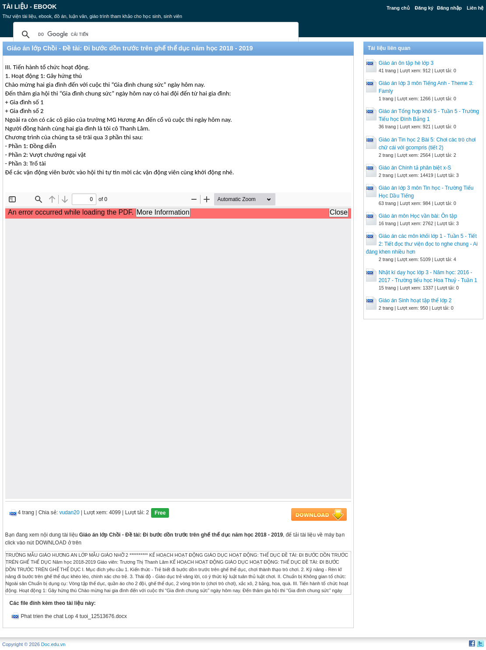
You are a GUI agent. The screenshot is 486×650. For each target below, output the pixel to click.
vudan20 (69, 512)
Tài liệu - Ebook (30, 6)
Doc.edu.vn (53, 644)
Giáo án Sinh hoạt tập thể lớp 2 (415, 300)
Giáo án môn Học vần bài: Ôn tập (418, 216)
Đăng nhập (449, 8)
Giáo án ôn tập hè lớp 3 (406, 63)
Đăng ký (424, 8)
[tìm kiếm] (154, 34)
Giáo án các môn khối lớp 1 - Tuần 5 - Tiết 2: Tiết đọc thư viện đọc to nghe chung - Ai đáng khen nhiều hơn (422, 244)
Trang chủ (398, 8)
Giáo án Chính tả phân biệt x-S (415, 168)
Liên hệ (475, 8)
